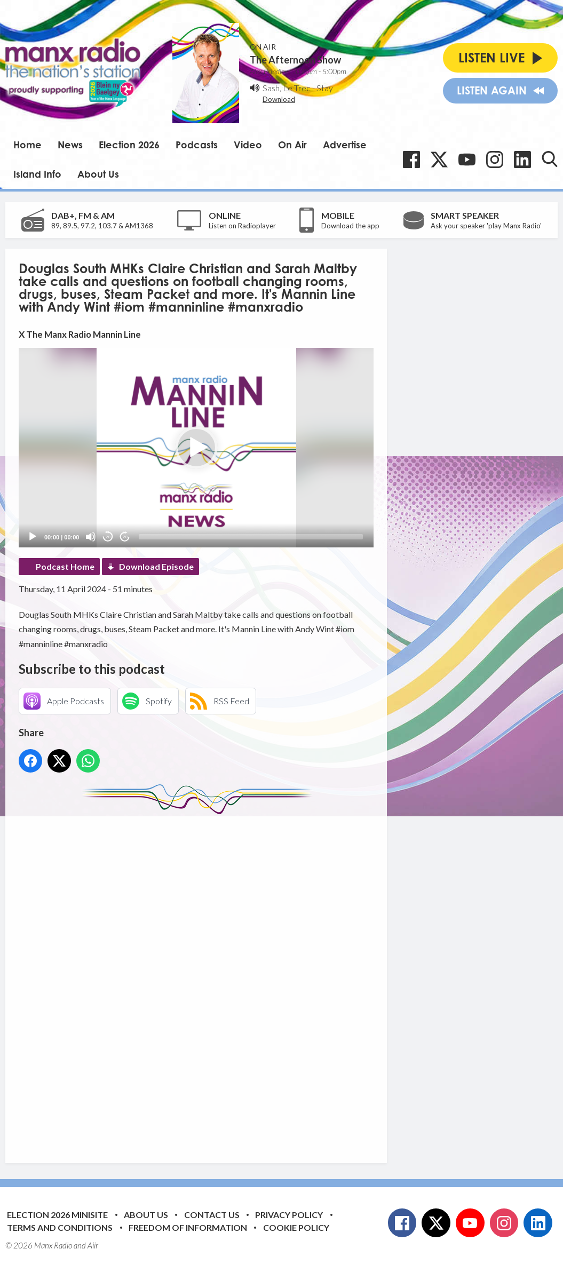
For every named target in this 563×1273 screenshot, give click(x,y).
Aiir (93, 1245)
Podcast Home (65, 566)
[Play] (32, 536)
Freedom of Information (188, 1227)
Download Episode (156, 566)
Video (248, 144)
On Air (292, 144)
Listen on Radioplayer (242, 225)
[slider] (251, 536)
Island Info (37, 174)
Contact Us (212, 1215)
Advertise (345, 144)
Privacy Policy (289, 1215)
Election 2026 (129, 144)
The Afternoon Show (295, 60)
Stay (324, 88)
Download (279, 99)
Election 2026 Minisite (57, 1215)
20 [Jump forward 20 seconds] (125, 537)
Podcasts (197, 144)
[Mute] (90, 536)
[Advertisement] (219, 981)
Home (27, 144)
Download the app (350, 225)
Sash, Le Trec (287, 88)
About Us (98, 174)
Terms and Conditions (60, 1227)
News (70, 144)
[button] (196, 447)
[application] (196, 447)
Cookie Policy (296, 1227)
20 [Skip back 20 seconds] (108, 537)
